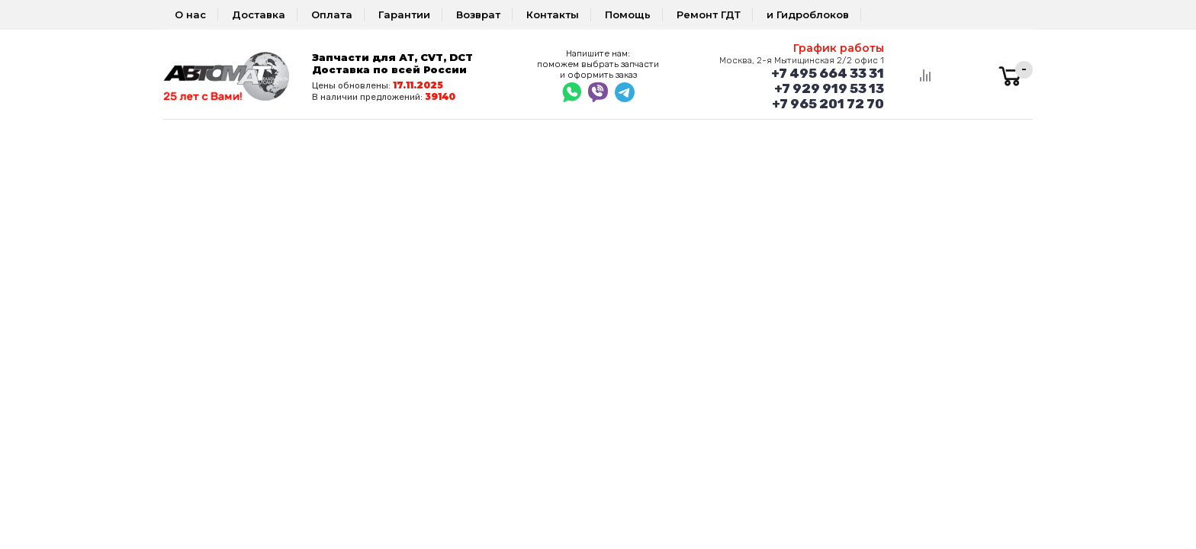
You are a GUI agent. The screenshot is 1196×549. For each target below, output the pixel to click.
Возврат (478, 14)
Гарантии (404, 14)
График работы (838, 48)
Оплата (331, 14)
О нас (190, 14)
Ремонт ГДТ (709, 14)
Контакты (552, 14)
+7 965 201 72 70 (828, 103)
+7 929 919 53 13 (829, 88)
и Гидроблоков (808, 14)
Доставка (258, 14)
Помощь (628, 14)
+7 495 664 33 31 (827, 73)
